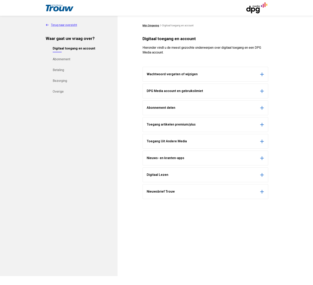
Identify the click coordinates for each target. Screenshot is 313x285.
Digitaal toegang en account (74, 48)
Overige (58, 91)
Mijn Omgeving (151, 25)
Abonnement (61, 59)
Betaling (58, 70)
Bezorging (60, 81)
